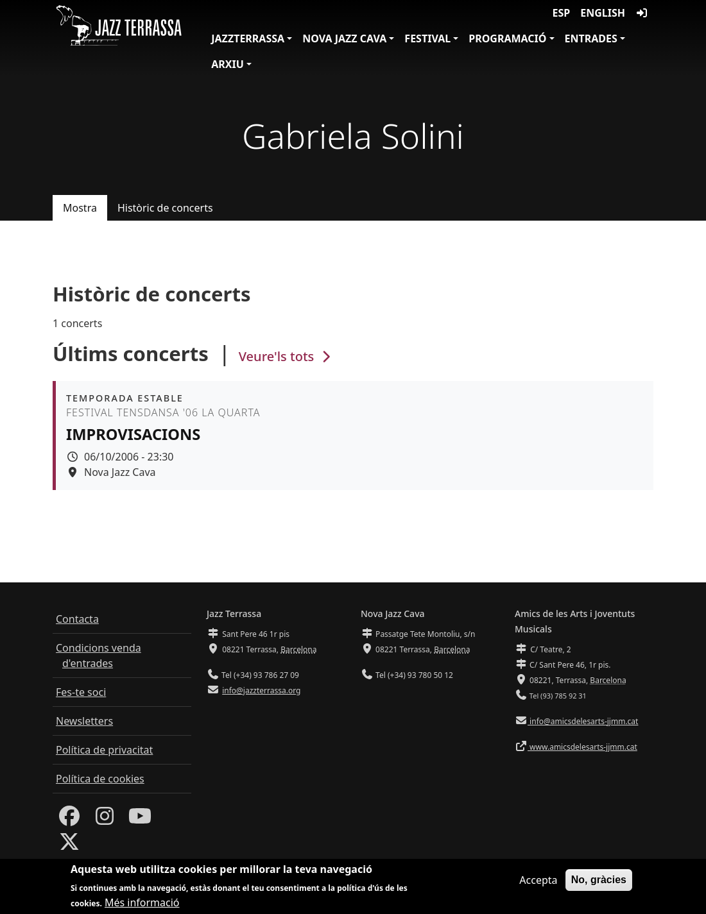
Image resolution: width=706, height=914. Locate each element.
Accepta (538, 880)
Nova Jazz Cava (344, 38)
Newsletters (84, 721)
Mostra (80, 208)
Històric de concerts (165, 208)
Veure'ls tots (286, 356)
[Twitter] (69, 845)
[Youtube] (140, 820)
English (602, 13)
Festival (427, 38)
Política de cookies (100, 779)
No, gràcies (598, 879)
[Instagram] (104, 820)
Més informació (142, 902)
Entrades (591, 38)
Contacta (77, 619)
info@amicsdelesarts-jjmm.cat (583, 721)
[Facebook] (69, 820)
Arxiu (227, 64)
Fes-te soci (81, 692)
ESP (562, 13)
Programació (507, 38)
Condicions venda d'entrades (98, 655)
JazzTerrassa (247, 38)
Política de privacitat (104, 750)
